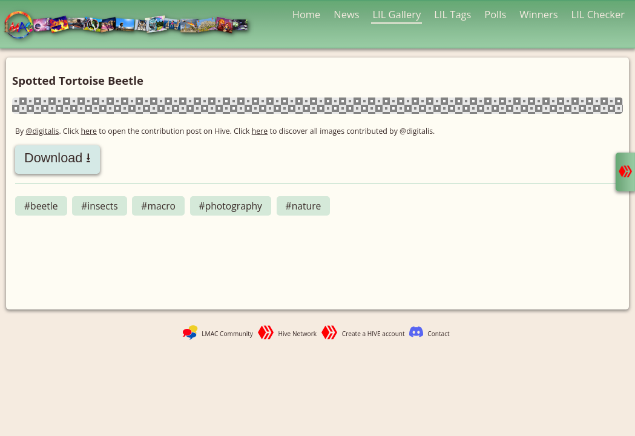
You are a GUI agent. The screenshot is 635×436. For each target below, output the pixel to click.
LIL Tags (452, 14)
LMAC (131, 25)
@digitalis (42, 131)
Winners (538, 14)
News (346, 14)
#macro (158, 206)
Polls (495, 14)
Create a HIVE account (373, 333)
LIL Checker (598, 14)
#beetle (41, 206)
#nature (303, 206)
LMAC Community (227, 333)
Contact (438, 333)
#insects (99, 206)
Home (306, 14)
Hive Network (297, 333)
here (89, 131)
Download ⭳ (57, 157)
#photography (230, 206)
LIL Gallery (396, 14)
